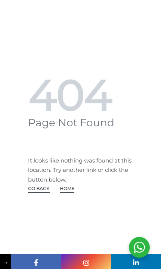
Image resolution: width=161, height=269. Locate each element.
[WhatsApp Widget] (139, 247)
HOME (67, 188)
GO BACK (39, 188)
